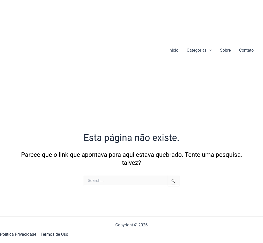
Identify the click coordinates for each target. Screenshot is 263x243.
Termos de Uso (54, 234)
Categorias (199, 50)
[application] (209, 50)
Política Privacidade (18, 234)
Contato (246, 50)
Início (174, 50)
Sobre (225, 50)
